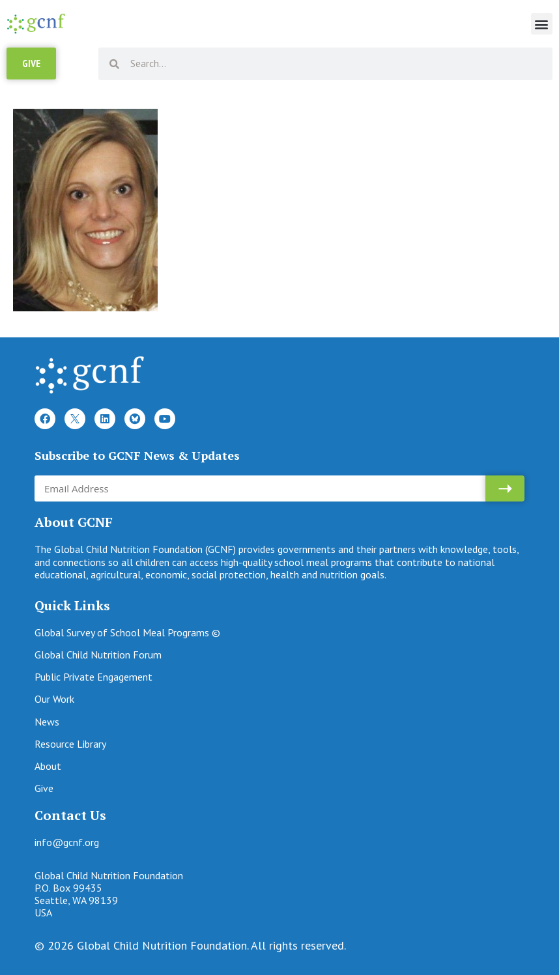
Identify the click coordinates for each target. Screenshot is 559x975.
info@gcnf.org (67, 842)
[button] (541, 24)
